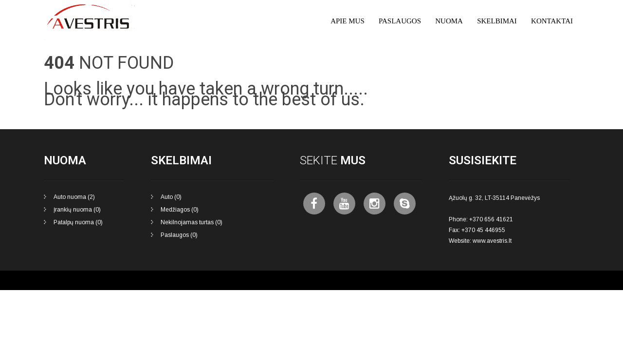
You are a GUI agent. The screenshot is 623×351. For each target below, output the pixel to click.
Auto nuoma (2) (74, 197)
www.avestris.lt (492, 240)
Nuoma (449, 21)
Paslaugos (400, 21)
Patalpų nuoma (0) (78, 222)
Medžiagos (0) (180, 209)
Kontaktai (552, 21)
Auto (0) (171, 197)
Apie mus (347, 21)
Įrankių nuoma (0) (77, 209)
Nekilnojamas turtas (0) (191, 222)
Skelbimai (497, 21)
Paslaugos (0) (179, 235)
